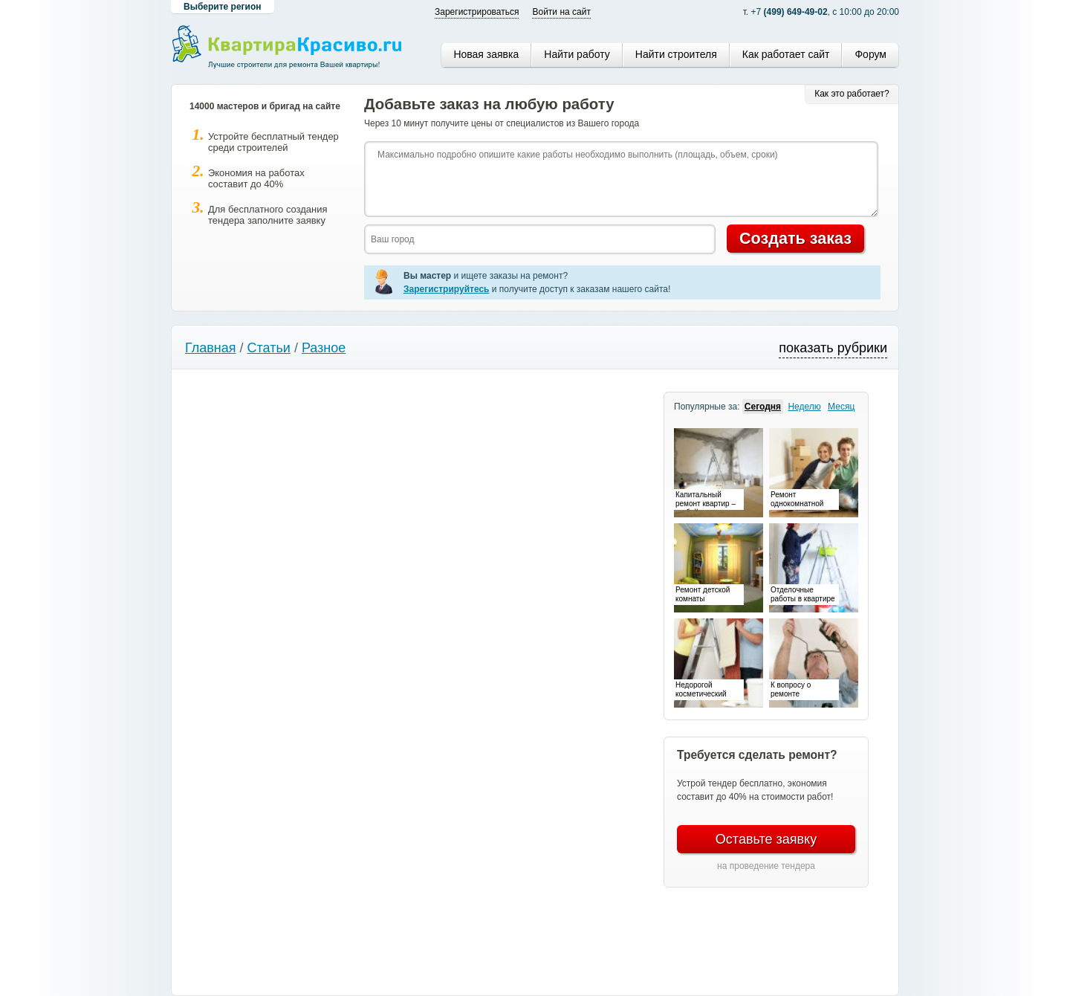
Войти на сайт (561, 12)
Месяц (841, 406)
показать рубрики (833, 347)
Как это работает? (851, 93)
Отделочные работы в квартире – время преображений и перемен (803, 595)
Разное (324, 347)
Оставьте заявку (766, 839)
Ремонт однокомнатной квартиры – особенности (797, 500)
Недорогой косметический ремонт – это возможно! (701, 690)
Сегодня (763, 406)
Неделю (804, 406)
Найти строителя (676, 54)
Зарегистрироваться (477, 12)
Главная (210, 347)
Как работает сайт (786, 54)
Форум (870, 54)
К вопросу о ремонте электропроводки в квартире (803, 690)
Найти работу (576, 54)
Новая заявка (486, 54)
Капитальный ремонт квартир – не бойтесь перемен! (705, 500)
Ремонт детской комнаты (702, 594)
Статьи (269, 347)
